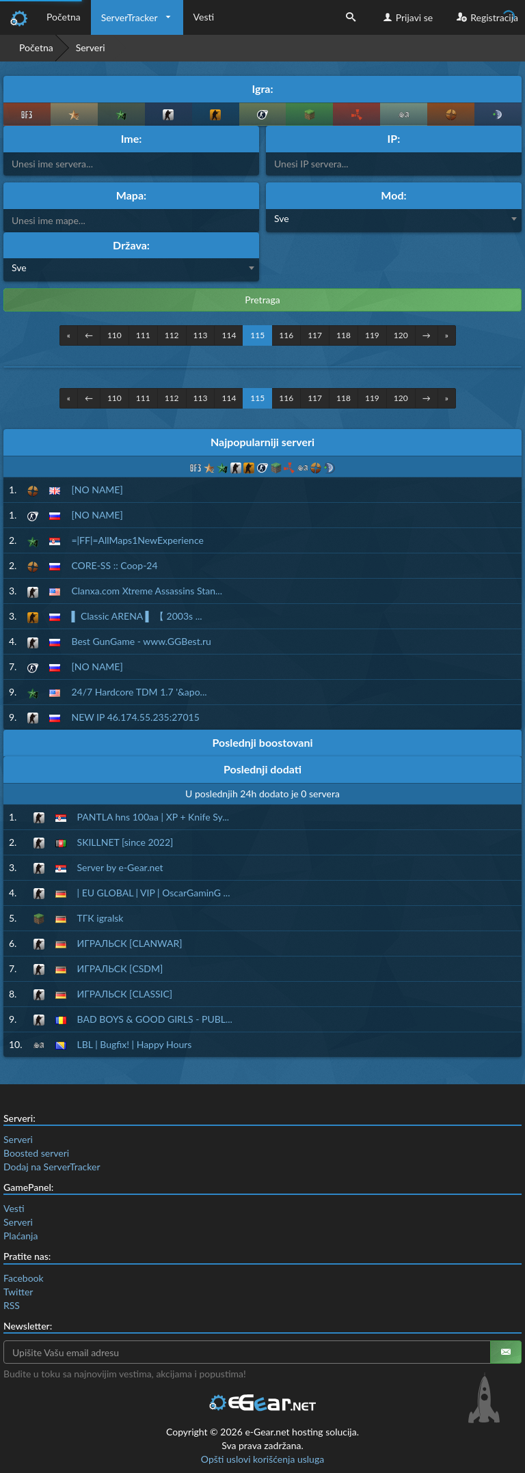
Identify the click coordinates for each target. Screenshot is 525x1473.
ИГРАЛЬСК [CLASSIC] (125, 994)
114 (228, 335)
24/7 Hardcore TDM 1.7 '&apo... (138, 692)
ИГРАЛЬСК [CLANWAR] (130, 943)
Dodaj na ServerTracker (51, 1166)
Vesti (204, 17)
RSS (11, 1305)
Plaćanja (20, 1235)
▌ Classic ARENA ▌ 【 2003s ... (136, 616)
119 (372, 335)
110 (114, 335)
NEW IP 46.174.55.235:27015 (135, 717)
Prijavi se (406, 17)
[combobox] (394, 220)
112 (172, 335)
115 (257, 335)
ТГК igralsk (100, 918)
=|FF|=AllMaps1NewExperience (137, 540)
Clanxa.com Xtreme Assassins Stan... (146, 590)
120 (401, 335)
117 (315, 335)
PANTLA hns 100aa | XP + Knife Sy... (153, 817)
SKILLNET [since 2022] (125, 842)
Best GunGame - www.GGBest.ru (141, 641)
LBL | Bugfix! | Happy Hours (134, 1044)
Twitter (18, 1291)
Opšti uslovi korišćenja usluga (262, 1459)
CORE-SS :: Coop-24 (114, 565)
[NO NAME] (96, 489)
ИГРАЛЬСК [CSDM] (120, 968)
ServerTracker (129, 17)
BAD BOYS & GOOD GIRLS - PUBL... (154, 1019)
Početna (63, 17)
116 (286, 335)
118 (343, 335)
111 (143, 335)
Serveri (18, 1139)
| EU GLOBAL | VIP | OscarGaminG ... (153, 892)
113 (200, 335)
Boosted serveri (36, 1153)
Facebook (23, 1278)
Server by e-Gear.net (120, 867)
